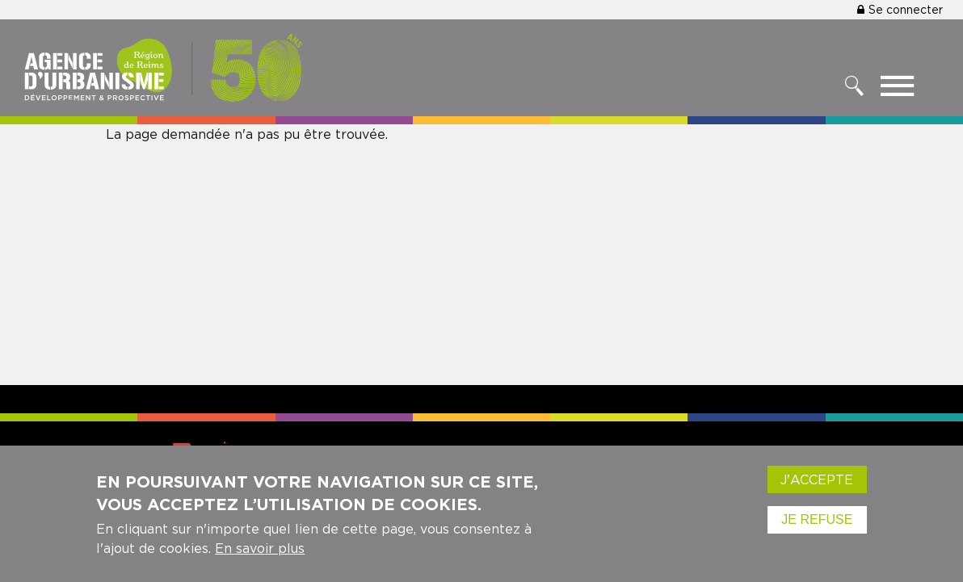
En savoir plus (260, 551)
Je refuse (816, 523)
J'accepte (816, 482)
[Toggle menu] (897, 89)
